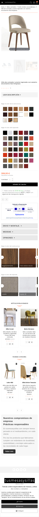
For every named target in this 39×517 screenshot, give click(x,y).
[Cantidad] (10, 180)
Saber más (9, 451)
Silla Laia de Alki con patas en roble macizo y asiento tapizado (10, 388)
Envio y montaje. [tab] (11, 226)
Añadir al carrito (19, 184)
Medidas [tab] (7, 232)
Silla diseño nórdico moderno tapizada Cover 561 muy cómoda (10, 334)
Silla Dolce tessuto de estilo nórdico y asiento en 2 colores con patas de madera (29, 389)
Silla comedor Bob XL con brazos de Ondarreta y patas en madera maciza (29, 334)
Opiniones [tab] (8, 238)
